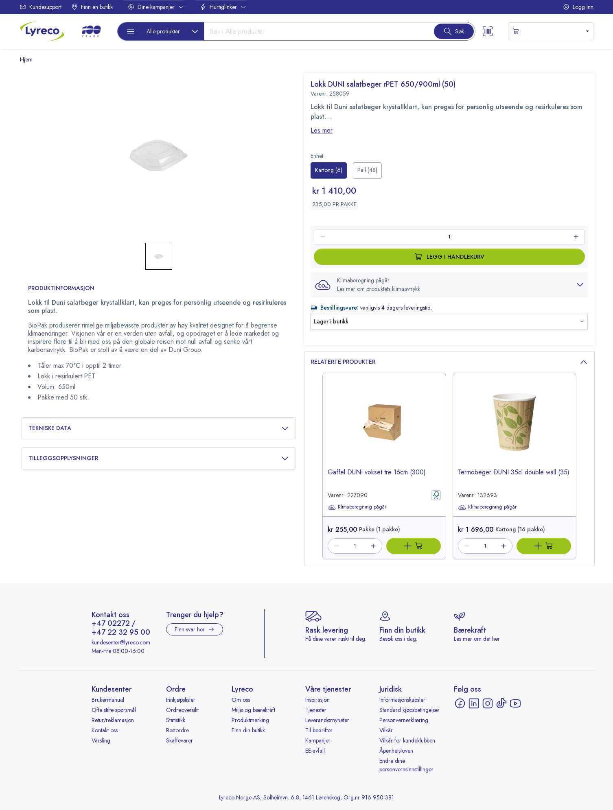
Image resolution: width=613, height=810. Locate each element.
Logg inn (578, 7)
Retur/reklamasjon (113, 720)
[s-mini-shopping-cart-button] (550, 31)
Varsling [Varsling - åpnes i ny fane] (101, 740)
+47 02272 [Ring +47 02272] (111, 623)
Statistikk (175, 720)
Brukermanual (108, 700)
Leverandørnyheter (327, 720)
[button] (449, 284)
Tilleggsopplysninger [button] (158, 458)
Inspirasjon (317, 700)
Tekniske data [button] (158, 428)
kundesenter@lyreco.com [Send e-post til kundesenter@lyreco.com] (121, 642)
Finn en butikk (92, 7)
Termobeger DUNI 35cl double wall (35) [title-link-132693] (513, 472)
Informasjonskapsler (402, 700)
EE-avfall (315, 751)
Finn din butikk (248, 730)
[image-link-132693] (514, 427)
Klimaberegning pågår (357, 507)
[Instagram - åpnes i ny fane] (488, 703)
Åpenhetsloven (396, 751)
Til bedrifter (319, 730)
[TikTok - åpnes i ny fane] (501, 703)
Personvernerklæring (403, 720)
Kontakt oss (105, 730)
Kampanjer (318, 740)
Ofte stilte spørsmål (114, 710)
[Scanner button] (487, 31)
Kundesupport (40, 7)
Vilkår (386, 730)
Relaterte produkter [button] (449, 362)
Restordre (177, 730)
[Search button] (454, 31)
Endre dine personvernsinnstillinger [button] (406, 765)
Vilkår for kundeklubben (407, 740)
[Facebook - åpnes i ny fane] (460, 703)
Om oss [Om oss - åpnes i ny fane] (241, 700)
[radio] (329, 170)
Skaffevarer (179, 740)
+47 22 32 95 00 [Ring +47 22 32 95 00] (121, 632)
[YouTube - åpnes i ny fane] (515, 703)
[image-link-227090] (384, 427)
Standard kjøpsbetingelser (409, 710)
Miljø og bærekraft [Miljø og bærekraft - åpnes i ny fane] (253, 710)
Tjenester (315, 710)
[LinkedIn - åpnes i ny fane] (474, 703)
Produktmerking (250, 720)
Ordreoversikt (182, 710)
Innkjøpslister (180, 700)
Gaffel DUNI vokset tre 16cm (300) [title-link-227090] (377, 472)
